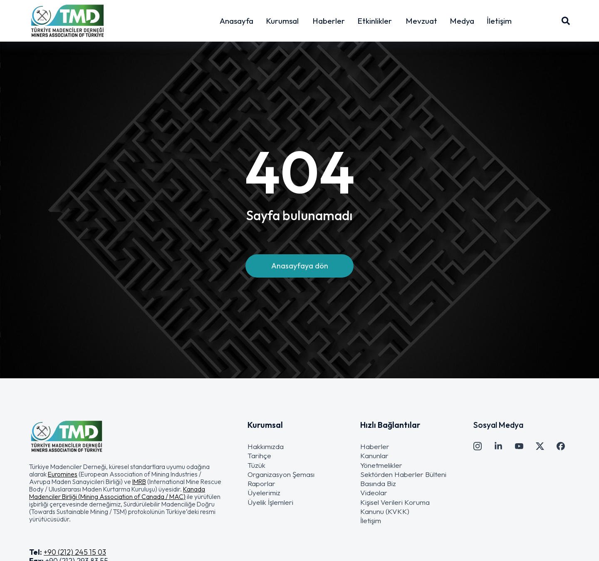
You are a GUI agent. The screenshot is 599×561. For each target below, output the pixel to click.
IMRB (139, 481)
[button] (126, 493)
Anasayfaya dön (299, 266)
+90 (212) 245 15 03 (75, 552)
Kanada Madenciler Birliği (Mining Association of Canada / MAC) (117, 493)
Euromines (62, 474)
